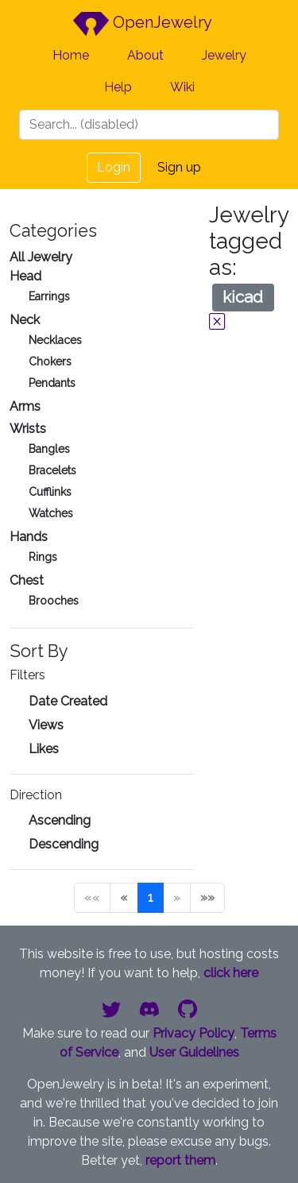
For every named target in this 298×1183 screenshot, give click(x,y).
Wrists (28, 428)
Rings (43, 557)
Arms (25, 406)
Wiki (182, 87)
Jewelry (224, 55)
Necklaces (55, 340)
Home (70, 55)
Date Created (68, 701)
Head (25, 276)
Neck (25, 319)
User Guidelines (194, 1052)
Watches (51, 513)
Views (46, 725)
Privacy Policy (193, 1033)
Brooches (54, 600)
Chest (27, 580)
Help (118, 87)
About (145, 55)
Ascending (60, 820)
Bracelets (52, 470)
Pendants (52, 383)
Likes (44, 748)
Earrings (49, 296)
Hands (29, 536)
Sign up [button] (179, 167)
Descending (64, 844)
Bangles (49, 449)
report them (180, 1160)
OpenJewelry (142, 24)
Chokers (50, 361)
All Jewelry (41, 257)
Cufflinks (50, 491)
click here (230, 972)
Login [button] (113, 167)
